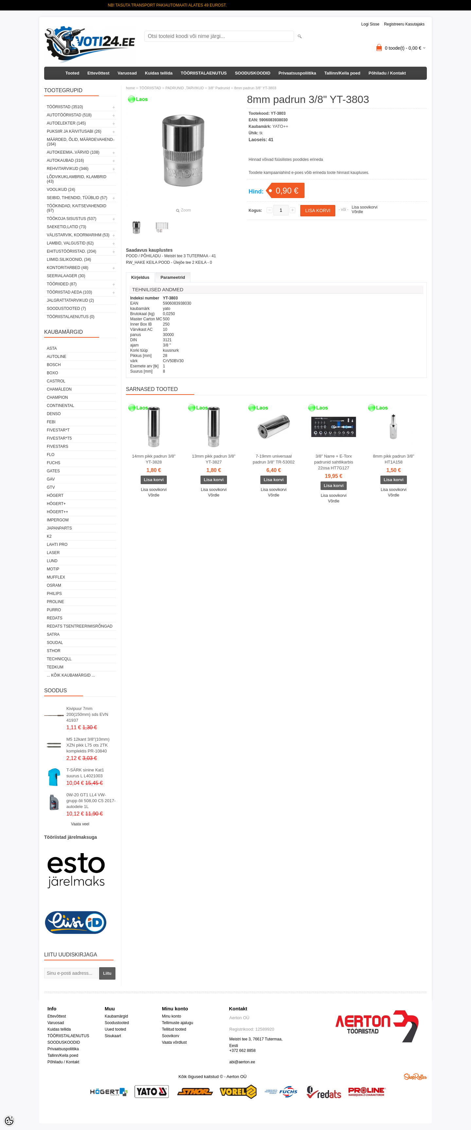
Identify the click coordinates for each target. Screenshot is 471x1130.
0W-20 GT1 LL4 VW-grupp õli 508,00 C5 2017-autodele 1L (90, 800)
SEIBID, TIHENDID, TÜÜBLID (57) (77, 197)
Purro (54, 610)
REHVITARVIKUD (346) (68, 168)
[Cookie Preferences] (9, 1121)
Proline (55, 601)
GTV (51, 487)
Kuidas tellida (159, 73)
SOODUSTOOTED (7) (66, 308)
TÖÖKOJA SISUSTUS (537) (71, 218)
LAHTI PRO (57, 544)
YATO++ (280, 126)
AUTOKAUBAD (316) (65, 160)
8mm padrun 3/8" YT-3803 (255, 88)
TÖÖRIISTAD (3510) (65, 107)
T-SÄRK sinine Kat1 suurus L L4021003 (85, 772)
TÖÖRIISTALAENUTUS (204, 73)
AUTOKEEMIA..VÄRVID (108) (73, 152)
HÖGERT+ (56, 503)
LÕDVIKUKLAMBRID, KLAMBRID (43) (76, 179)
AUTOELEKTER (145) (66, 123)
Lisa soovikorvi (364, 207)
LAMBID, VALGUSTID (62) (70, 243)
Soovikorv (170, 1036)
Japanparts (59, 528)
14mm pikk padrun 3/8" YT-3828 (153, 459)
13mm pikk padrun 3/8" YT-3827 (214, 459)
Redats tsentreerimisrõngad (80, 626)
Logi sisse (370, 24)
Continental (60, 405)
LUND (52, 561)
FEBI (51, 422)
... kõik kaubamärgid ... (71, 675)
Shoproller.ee (415, 1076)
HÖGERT (55, 495)
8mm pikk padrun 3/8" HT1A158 (393, 459)
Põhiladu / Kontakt (387, 73)
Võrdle (357, 212)
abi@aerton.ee (242, 1062)
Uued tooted (115, 1029)
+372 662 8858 (242, 1050)
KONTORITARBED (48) (67, 267)
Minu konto (171, 1016)
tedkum (55, 667)
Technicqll (59, 659)
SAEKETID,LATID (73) (66, 227)
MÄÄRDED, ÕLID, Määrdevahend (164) (80, 141)
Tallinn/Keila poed (342, 73)
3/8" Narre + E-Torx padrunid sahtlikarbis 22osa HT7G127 (333, 462)
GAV (51, 479)
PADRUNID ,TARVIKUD (185, 88)
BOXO (52, 373)
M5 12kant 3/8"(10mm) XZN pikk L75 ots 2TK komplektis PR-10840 (88, 745)
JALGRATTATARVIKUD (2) (70, 300)
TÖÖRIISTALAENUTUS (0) (71, 316)
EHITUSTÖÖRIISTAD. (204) (71, 251)
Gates (53, 471)
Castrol (56, 381)
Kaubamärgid (116, 1016)
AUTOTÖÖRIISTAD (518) (69, 115)
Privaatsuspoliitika (297, 73)
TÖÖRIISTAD (150, 88)
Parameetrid (173, 277)
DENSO (54, 414)
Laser (53, 552)
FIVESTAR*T (58, 430)
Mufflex (56, 577)
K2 (49, 536)
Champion (57, 397)
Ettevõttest (98, 73)
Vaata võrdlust (174, 1042)
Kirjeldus (140, 277)
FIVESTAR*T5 (59, 438)
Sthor (54, 651)
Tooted (72, 73)
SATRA (53, 634)
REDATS (54, 618)
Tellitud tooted (174, 1029)
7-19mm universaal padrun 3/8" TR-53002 (274, 459)
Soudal (55, 642)
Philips (54, 593)
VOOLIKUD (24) (61, 189)
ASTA (52, 348)
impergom (58, 520)
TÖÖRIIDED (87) (62, 284)
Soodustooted (117, 1022)
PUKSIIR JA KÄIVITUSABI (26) (74, 131)
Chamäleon (59, 389)
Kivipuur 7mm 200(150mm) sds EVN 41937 (87, 714)
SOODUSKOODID (252, 73)
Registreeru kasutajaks (404, 24)
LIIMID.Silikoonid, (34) (69, 259)
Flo (50, 454)
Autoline (56, 356)
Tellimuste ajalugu (177, 1022)
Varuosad (127, 73)
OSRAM (54, 585)
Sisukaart (113, 1036)
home (130, 88)
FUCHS (53, 463)
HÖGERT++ (57, 512)
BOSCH (54, 365)
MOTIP (53, 569)
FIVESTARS (57, 446)
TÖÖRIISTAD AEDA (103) (69, 292)
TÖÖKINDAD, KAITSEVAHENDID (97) (76, 208)
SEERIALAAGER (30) (66, 276)
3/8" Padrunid (219, 88)
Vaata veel (80, 824)
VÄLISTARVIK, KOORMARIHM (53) (78, 235)
